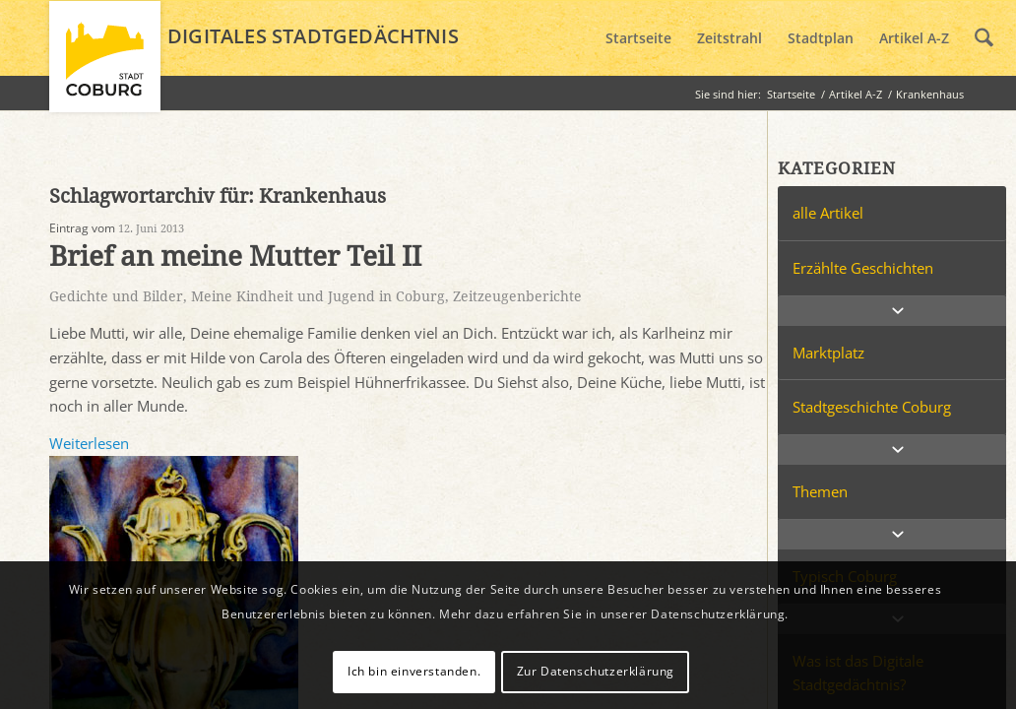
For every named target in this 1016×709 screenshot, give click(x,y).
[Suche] (984, 38)
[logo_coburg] (104, 65)
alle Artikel (828, 213)
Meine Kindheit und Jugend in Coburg (318, 296)
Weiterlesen (89, 443)
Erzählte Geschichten (863, 268)
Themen (820, 491)
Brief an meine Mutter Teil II (235, 256)
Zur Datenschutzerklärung (595, 671)
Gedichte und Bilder (116, 296)
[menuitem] (638, 38)
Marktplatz (828, 352)
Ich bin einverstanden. (414, 671)
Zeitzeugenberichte (517, 296)
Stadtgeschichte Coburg (872, 407)
